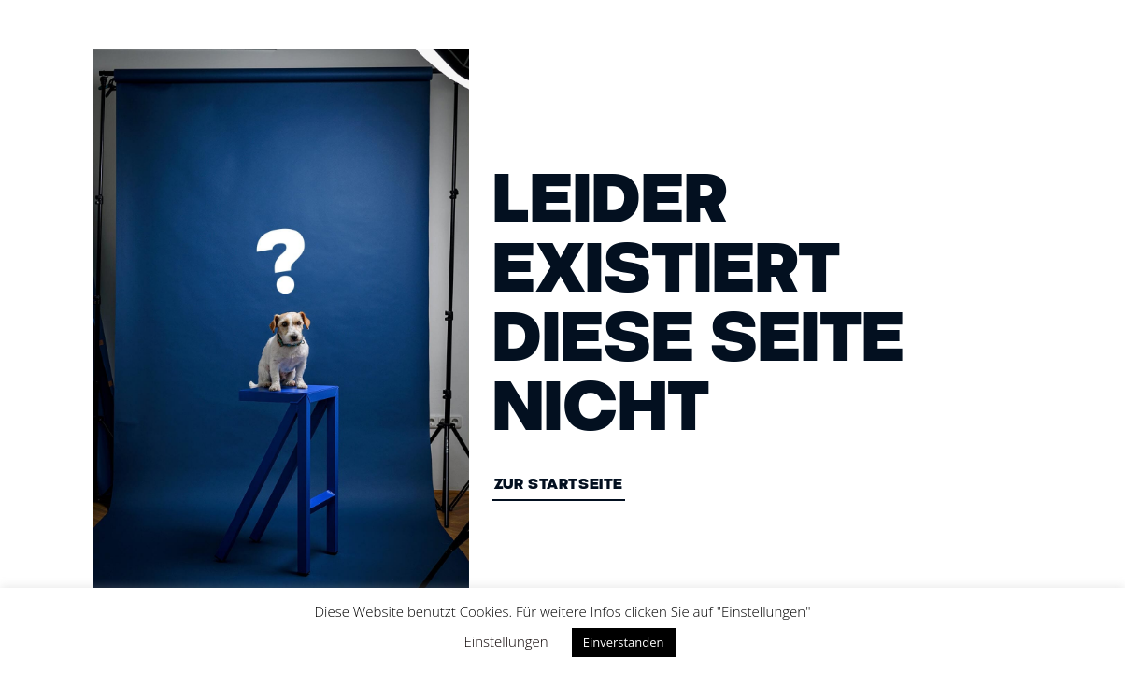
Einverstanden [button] (623, 642)
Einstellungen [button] (506, 641)
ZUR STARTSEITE (558, 485)
